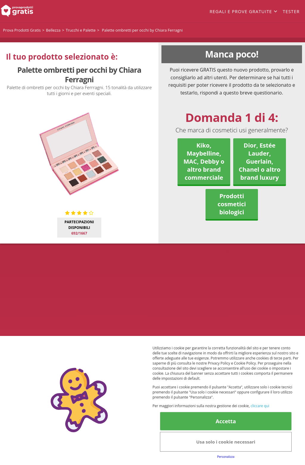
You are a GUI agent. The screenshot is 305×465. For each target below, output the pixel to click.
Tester (291, 11)
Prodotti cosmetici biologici (231, 204)
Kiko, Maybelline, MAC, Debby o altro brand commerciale (203, 161)
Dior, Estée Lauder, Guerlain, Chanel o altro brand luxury (259, 161)
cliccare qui (259, 405)
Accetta (226, 421)
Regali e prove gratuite (240, 11)
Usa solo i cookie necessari (225, 442)
